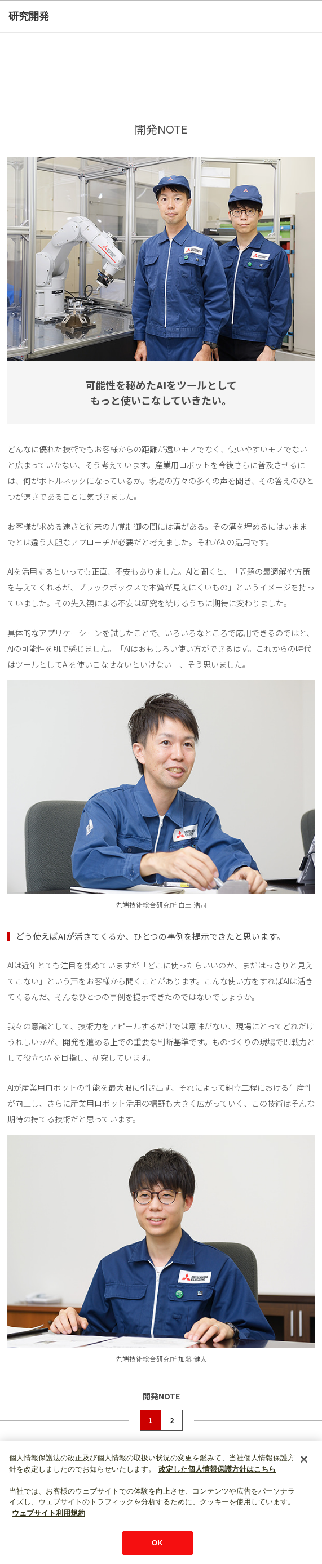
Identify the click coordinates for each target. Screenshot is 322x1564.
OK (157, 1543)
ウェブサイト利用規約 (48, 1513)
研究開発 (28, 16)
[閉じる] (304, 1459)
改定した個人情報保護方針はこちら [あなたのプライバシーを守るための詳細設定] (217, 1469)
